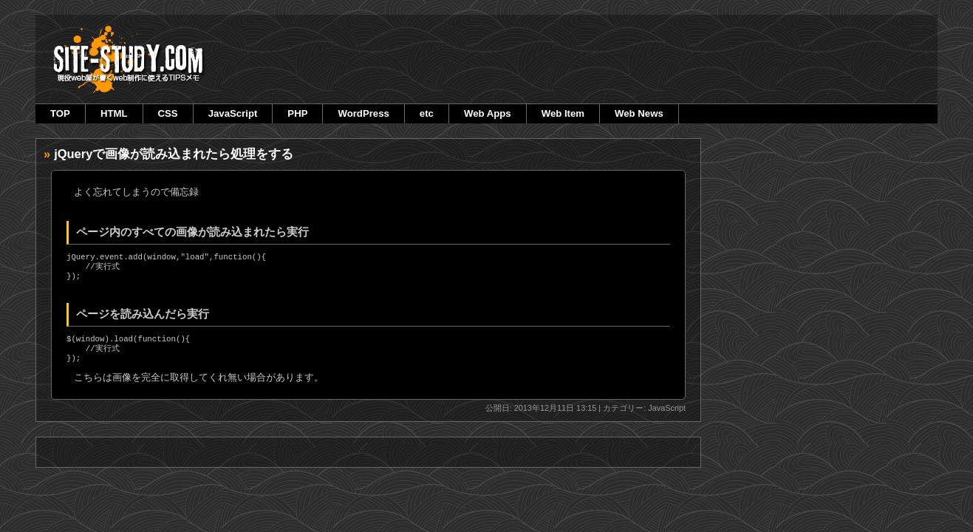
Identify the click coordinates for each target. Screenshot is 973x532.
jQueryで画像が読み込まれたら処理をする (173, 153)
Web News (639, 113)
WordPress (363, 113)
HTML (114, 113)
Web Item (563, 113)
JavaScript (233, 113)
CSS (168, 113)
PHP (297, 113)
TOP (60, 113)
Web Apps (487, 113)
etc (427, 113)
